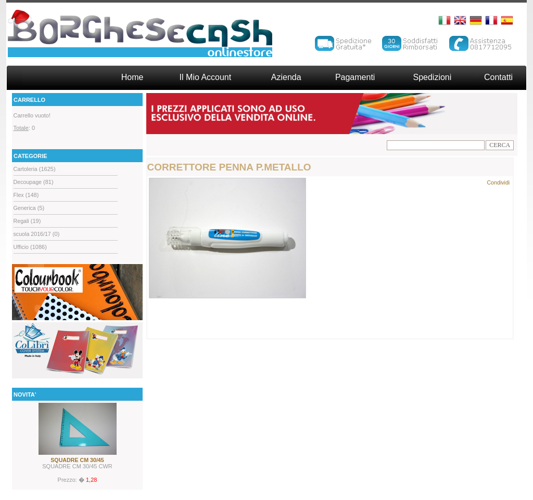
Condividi (498, 182)
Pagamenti (355, 77)
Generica (25, 208)
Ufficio (21, 247)
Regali (21, 221)
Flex (19, 195)
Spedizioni (432, 77)
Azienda (286, 77)
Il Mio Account (206, 77)
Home (132, 77)
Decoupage (28, 182)
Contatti (498, 77)
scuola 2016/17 (32, 234)
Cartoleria (25, 169)
